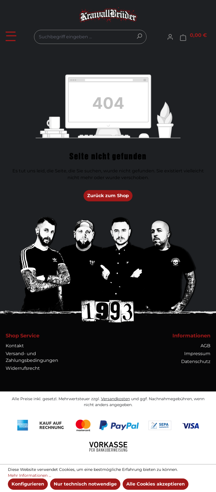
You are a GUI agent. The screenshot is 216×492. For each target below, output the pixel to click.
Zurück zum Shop (108, 195)
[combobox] (90, 37)
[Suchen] (139, 36)
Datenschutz (195, 361)
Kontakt (15, 345)
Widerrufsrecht (23, 368)
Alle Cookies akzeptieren (155, 484)
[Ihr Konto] (170, 37)
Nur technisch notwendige (85, 484)
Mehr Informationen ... (29, 475)
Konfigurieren (28, 484)
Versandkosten (115, 398)
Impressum (197, 353)
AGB (205, 345)
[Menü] (11, 35)
